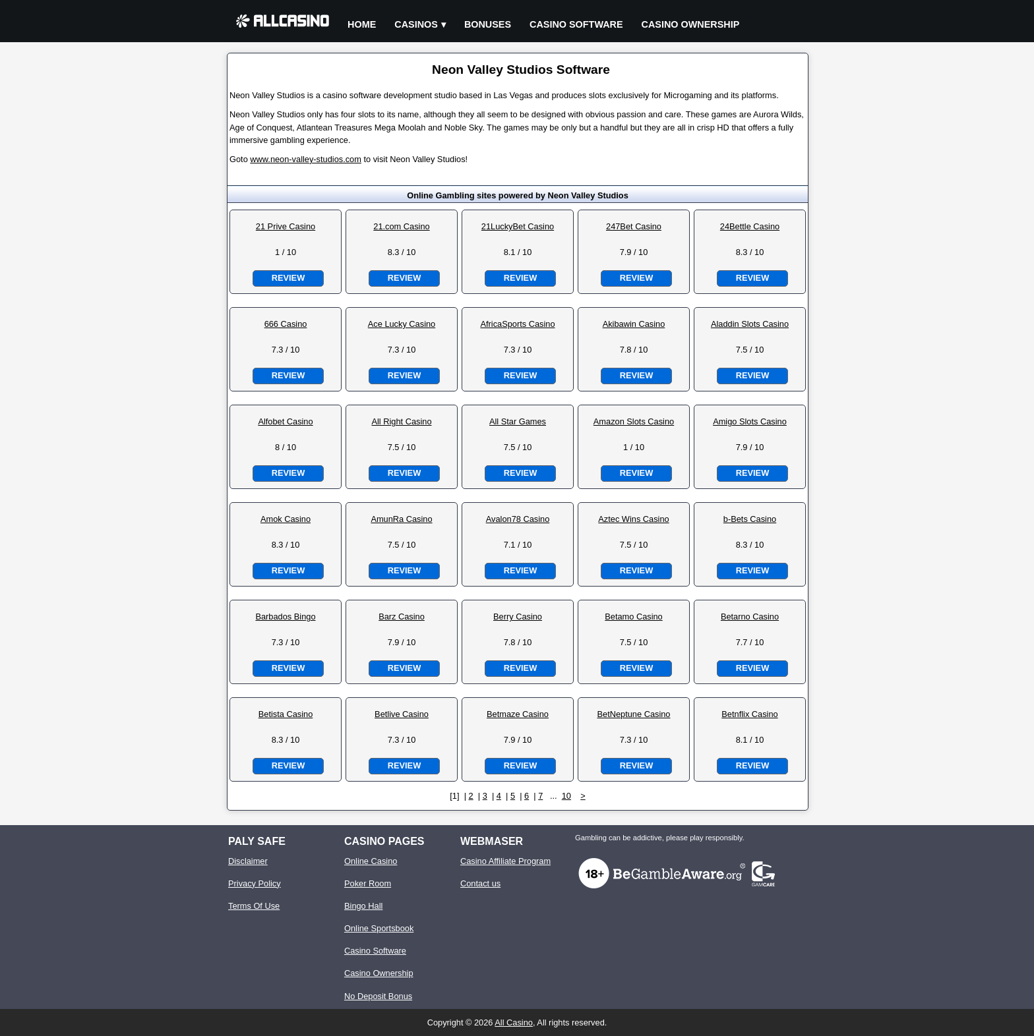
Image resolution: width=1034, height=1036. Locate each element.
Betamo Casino (634, 616)
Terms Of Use (254, 906)
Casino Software (576, 24)
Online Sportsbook (378, 928)
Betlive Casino (402, 714)
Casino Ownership (691, 24)
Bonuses (487, 24)
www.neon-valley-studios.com (305, 159)
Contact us (480, 883)
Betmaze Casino (518, 714)
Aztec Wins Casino (633, 519)
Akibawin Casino (634, 324)
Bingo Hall (363, 906)
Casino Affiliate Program (505, 861)
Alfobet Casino (285, 421)
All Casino (514, 1022)
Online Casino (370, 861)
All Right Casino (401, 421)
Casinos (416, 24)
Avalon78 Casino (518, 519)
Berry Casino (517, 616)
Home (362, 24)
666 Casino (285, 324)
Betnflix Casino (749, 714)
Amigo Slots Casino (750, 421)
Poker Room (367, 883)
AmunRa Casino (401, 519)
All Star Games (517, 421)
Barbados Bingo (285, 616)
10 (566, 796)
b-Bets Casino (749, 519)
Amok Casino (285, 519)
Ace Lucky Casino (401, 324)
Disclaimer (248, 861)
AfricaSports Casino (517, 324)
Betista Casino (285, 714)
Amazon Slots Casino (633, 421)
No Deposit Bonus (378, 996)
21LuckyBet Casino (517, 226)
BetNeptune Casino (634, 714)
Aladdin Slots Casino (750, 324)
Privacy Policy (254, 883)
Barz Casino (402, 616)
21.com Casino (401, 226)
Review (288, 278)
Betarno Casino (750, 616)
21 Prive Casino (285, 226)
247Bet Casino (633, 226)
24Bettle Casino (749, 226)
